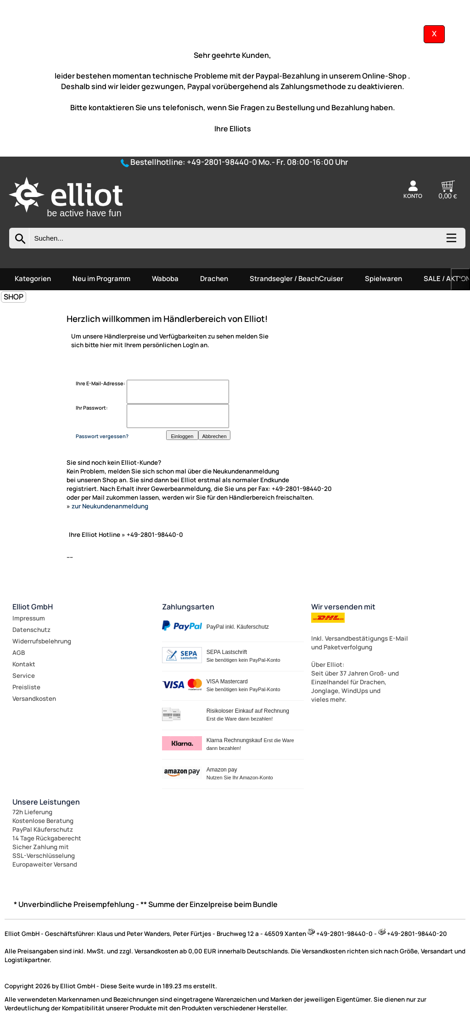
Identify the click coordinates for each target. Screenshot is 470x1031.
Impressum (28, 618)
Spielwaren (383, 278)
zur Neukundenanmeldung (110, 506)
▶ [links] (460, 279)
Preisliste (26, 687)
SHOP (13, 297)
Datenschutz (31, 629)
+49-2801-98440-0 (222, 162)
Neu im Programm (101, 278)
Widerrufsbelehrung (41, 641)
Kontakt (23, 664)
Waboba (165, 278)
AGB (18, 652)
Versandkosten (34, 698)
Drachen (214, 278)
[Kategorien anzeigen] (450, 241)
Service (23, 675)
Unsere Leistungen (46, 802)
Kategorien (33, 278)
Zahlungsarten (188, 607)
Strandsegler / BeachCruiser (296, 278)
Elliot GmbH (32, 607)
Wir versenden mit (343, 607)
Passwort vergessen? (102, 436)
